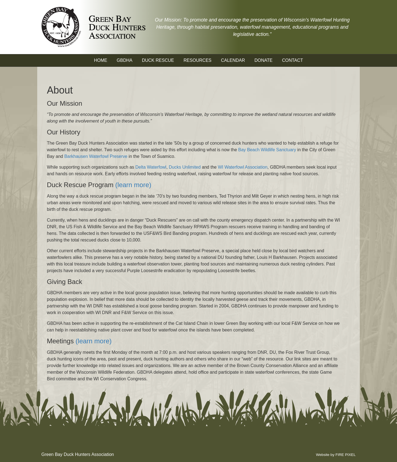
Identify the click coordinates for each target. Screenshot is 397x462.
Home (100, 60)
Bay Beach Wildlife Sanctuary (267, 149)
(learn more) (133, 184)
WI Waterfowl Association (242, 167)
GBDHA (124, 60)
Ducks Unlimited (185, 167)
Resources (197, 60)
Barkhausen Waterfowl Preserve (95, 156)
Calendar (233, 60)
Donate (263, 60)
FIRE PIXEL (346, 455)
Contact (292, 60)
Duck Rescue (158, 60)
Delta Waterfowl (150, 167)
